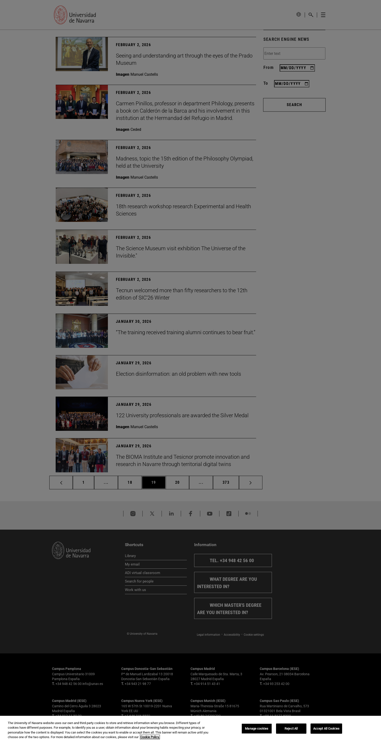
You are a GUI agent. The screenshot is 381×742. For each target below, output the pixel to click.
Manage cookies (256, 728)
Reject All (291, 728)
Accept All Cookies (326, 728)
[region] (190, 729)
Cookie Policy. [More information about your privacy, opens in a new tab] (149, 737)
